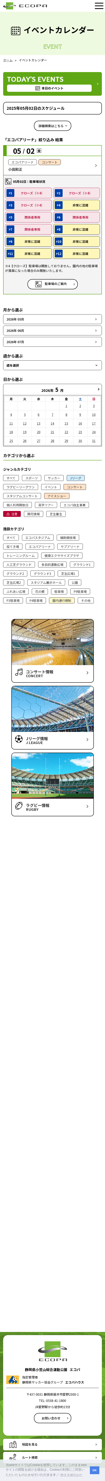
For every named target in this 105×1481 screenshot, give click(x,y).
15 (66, 423)
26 (24, 440)
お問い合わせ (51, 1418)
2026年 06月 (15, 330)
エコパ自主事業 (75, 505)
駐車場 (59, 591)
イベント (51, 487)
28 (52, 440)
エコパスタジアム (37, 537)
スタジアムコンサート (22, 496)
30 (80, 440)
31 (94, 440)
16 (80, 423)
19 (24, 432)
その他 (85, 600)
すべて (11, 478)
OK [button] (94, 1470)
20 (38, 432)
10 (94, 414)
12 (24, 423)
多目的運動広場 (52, 564)
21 (52, 432)
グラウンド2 (15, 573)
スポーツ (31, 478)
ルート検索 (30, 1457)
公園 (75, 582)
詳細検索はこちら (51, 125)
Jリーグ (75, 478)
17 (94, 423)
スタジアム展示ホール (46, 582)
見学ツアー (46, 505)
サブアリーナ (70, 546)
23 (80, 432)
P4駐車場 (36, 600)
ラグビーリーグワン (20, 487)
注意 (14, 514)
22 (66, 432)
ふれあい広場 (15, 591)
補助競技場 (68, 537)
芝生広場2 (13, 582)
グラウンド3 (42, 573)
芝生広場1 (68, 573)
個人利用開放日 (17, 505)
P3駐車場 (13, 600)
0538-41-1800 (56, 1400)
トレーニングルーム (20, 555)
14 (52, 423)
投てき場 (12, 546)
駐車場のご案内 (56, 283)
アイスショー (56, 496)
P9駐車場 (80, 591)
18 (11, 432)
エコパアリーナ (40, 546)
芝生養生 (56, 514)
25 (11, 440)
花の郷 (40, 591)
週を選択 (12, 365)
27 (38, 440)
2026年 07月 (15, 341)
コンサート (75, 487)
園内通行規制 (61, 600)
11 (11, 423)
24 (94, 432)
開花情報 (33, 514)
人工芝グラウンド (19, 564)
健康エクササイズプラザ (62, 555)
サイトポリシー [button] (71, 1475)
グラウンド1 (82, 564)
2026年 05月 (15, 319)
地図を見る (30, 1444)
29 (66, 440)
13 (38, 423)
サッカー (54, 478)
